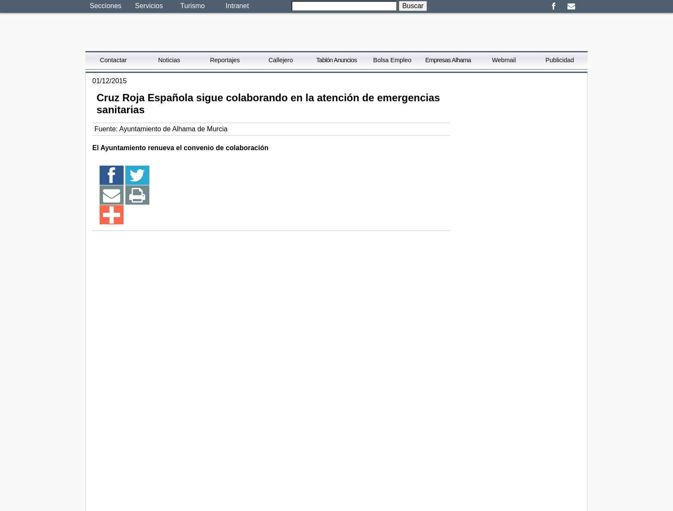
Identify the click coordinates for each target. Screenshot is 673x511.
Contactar (113, 60)
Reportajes (225, 60)
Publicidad (560, 60)
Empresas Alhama (448, 60)
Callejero (281, 60)
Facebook (553, 6)
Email (571, 6)
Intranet (237, 5)
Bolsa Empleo (392, 60)
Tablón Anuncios (336, 60)
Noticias (169, 60)
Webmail (504, 60)
